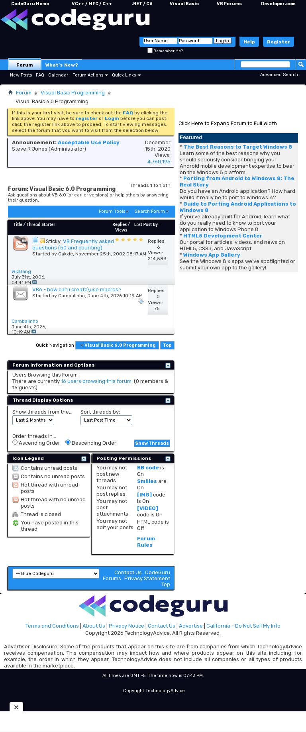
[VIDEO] (147, 508)
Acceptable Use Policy (89, 142)
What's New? (61, 65)
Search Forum (150, 211)
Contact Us (128, 572)
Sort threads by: (100, 412)
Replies (119, 224)
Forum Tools (112, 211)
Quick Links (124, 75)
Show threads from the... (42, 412)
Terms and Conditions (52, 626)
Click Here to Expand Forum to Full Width (227, 123)
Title (18, 224)
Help (249, 42)
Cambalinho (71, 295)
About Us (93, 626)
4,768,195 (159, 162)
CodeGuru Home (30, 3)
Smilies (147, 481)
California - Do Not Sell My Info (243, 626)
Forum (24, 65)
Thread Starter (41, 224)
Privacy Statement (147, 578)
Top (167, 345)
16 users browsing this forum (96, 381)
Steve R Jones (29, 149)
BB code (148, 468)
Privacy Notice (126, 626)
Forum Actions (88, 75)
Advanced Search (279, 74)
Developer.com (278, 3)
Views (121, 230)
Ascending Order (36, 443)
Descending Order (90, 443)
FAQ (40, 75)
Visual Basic (184, 3)
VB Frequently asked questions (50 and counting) (73, 244)
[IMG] (144, 495)
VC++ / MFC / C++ (92, 3)
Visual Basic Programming (73, 93)
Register (278, 42)
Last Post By (148, 224)
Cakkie (65, 254)
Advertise (191, 626)
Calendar (58, 75)
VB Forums (229, 3)
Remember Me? (165, 51)
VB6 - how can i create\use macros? (77, 289)
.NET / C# (142, 3)
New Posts (21, 75)
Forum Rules (146, 542)
